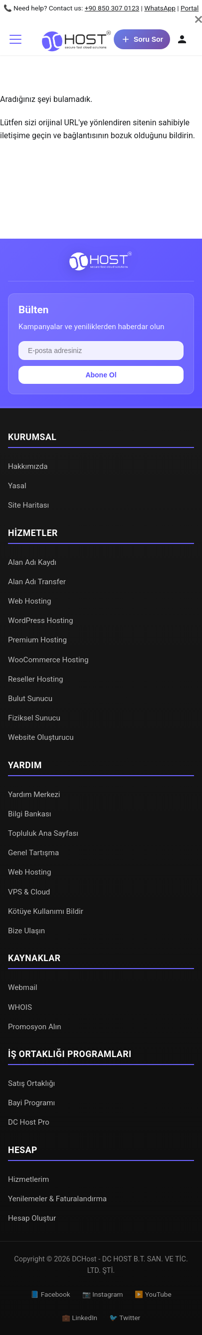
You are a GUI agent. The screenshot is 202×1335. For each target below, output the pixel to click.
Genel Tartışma (33, 852)
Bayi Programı (31, 1102)
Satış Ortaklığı (31, 1083)
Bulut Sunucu (30, 698)
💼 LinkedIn (79, 1318)
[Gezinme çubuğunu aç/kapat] (15, 39)
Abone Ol (100, 375)
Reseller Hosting (35, 679)
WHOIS (20, 1007)
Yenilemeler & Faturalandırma (57, 1198)
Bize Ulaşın (26, 930)
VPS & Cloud (29, 892)
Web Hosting (29, 601)
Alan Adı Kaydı (32, 562)
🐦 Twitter (124, 1318)
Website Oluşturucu (41, 737)
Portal (190, 8)
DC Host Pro (28, 1122)
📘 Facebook (50, 1294)
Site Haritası (28, 505)
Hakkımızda (28, 466)
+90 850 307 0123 (112, 8)
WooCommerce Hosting (48, 659)
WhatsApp (160, 8)
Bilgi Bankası (29, 813)
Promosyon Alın (34, 1026)
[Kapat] (198, 19)
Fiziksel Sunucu (34, 717)
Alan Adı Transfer (37, 581)
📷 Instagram (102, 1294)
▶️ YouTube (153, 1294)
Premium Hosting (37, 639)
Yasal (17, 485)
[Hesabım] (182, 39)
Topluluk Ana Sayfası (43, 833)
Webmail (22, 987)
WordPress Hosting (40, 620)
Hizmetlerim (28, 1179)
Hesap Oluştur (32, 1218)
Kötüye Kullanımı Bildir (45, 911)
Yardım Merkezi (34, 794)
